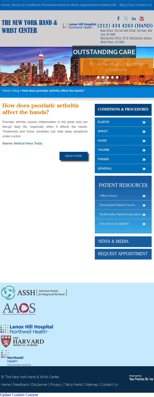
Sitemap (91, 384)
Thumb (103, 150)
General (105, 168)
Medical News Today (28, 143)
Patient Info (109, 5)
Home (5, 5)
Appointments (89, 5)
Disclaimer (39, 384)
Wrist (103, 131)
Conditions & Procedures (123, 109)
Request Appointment (123, 254)
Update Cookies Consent (19, 395)
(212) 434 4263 (115, 26)
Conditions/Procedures (41, 5)
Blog (123, 5)
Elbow (103, 122)
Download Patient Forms (117, 205)
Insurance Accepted (114, 223)
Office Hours (108, 195)
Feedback (21, 384)
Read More (73, 156)
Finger (103, 159)
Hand (102, 140)
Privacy (56, 384)
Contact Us (144, 5)
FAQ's (131, 5)
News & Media (68, 5)
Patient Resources (123, 185)
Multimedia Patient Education (121, 214)
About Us (17, 5)
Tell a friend (73, 384)
